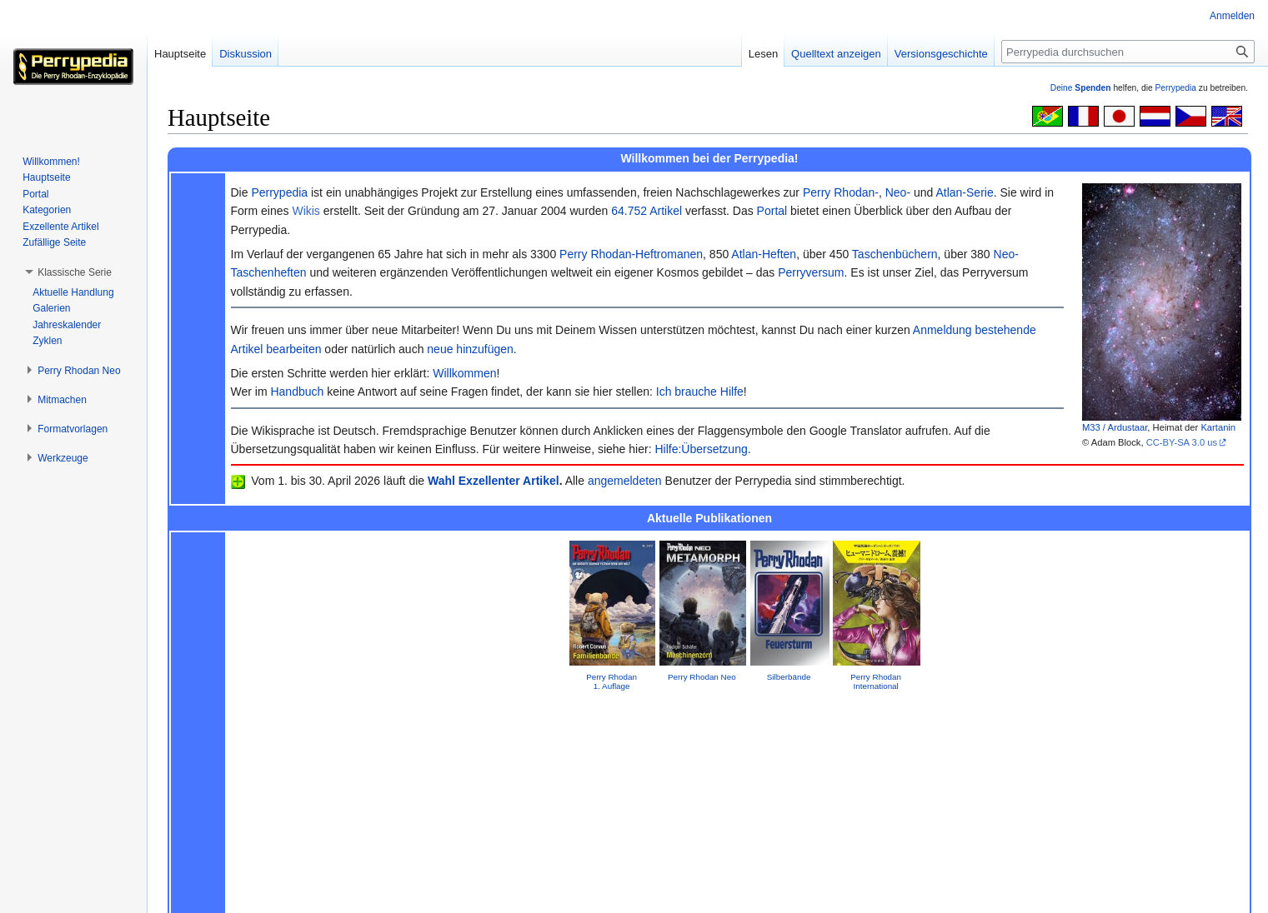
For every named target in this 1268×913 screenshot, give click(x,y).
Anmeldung (942, 330)
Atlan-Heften (763, 254)
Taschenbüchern (895, 254)
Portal (772, 210)
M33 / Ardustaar (1114, 427)
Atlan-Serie (964, 192)
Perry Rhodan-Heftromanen (631, 254)
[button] (75, 272)
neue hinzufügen (470, 349)
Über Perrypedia (265, 892)
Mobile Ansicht (403, 892)
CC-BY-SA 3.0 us (1181, 442)
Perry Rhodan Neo (702, 676)
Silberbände (789, 676)
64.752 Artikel (646, 210)
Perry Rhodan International (875, 681)
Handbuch (296, 391)
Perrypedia (1175, 87)
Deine (1080, 87)
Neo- (897, 192)
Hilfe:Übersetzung (700, 449)
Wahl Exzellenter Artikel (493, 480)
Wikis (305, 210)
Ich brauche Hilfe (700, 391)
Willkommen (464, 373)
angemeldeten (625, 480)
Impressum (710, 726)
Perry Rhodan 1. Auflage (611, 681)
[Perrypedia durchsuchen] (1128, 51)
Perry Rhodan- (841, 192)
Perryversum (811, 272)
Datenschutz (191, 892)
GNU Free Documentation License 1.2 (426, 865)
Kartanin (1217, 427)
